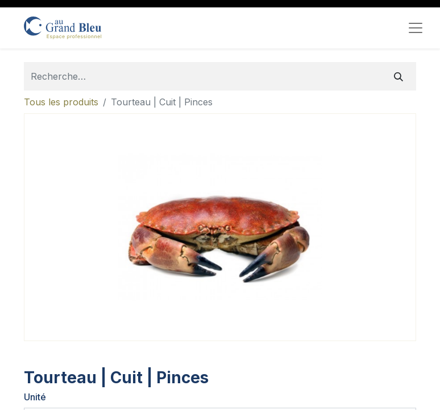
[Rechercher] (398, 76)
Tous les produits (61, 102)
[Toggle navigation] (415, 28)
